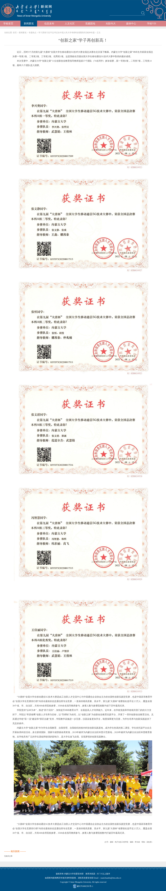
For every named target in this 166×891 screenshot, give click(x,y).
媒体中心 (131, 23)
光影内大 (111, 23)
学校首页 (8, 23)
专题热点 (32, 33)
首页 (15, 33)
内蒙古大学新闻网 (29, 10)
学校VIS (151, 23)
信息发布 (49, 23)
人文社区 (70, 23)
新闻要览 (29, 23)
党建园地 (90, 23)
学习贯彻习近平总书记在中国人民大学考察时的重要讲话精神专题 (66, 33)
